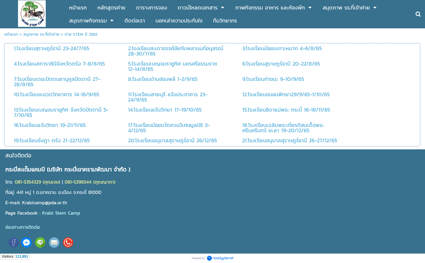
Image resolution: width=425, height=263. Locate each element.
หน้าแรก (11, 34)
